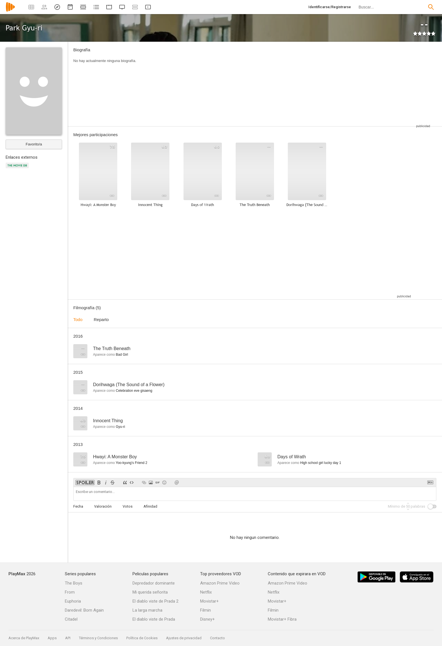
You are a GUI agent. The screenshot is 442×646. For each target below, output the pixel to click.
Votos (127, 506)
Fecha (78, 506)
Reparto (101, 319)
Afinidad (150, 506)
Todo (78, 319)
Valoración (103, 506)
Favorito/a (34, 144)
